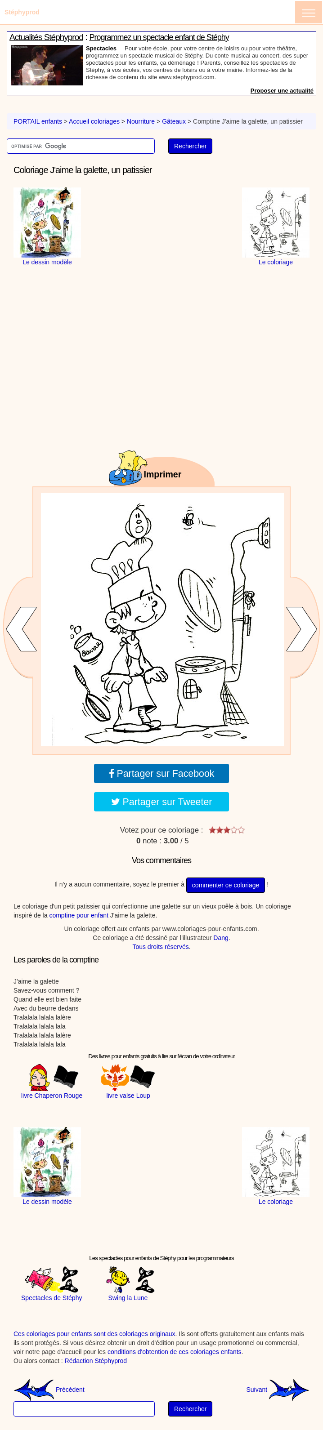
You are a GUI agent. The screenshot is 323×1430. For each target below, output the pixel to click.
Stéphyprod (22, 12)
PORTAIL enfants (37, 121)
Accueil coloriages (94, 121)
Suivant (278, 1389)
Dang (220, 937)
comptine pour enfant (78, 915)
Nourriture (141, 121)
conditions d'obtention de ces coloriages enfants (175, 1351)
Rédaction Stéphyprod (96, 1360)
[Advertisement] (161, 243)
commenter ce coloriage (225, 885)
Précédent (49, 1389)
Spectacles (101, 48)
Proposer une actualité (282, 90)
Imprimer (163, 474)
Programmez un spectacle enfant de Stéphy (159, 37)
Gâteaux (174, 121)
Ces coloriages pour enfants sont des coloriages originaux (94, 1333)
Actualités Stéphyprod (46, 37)
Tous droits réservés (160, 946)
